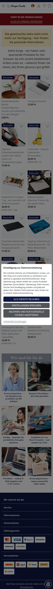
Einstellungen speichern (26, 305)
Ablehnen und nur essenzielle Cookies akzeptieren (26, 313)
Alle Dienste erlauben (26, 299)
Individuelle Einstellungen (15, 321)
